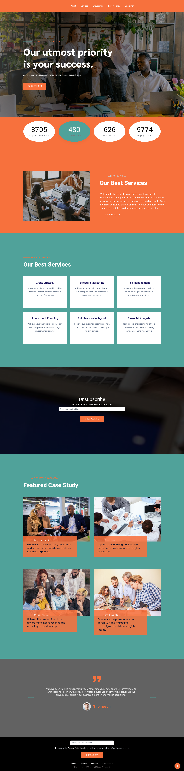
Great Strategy (45, 282)
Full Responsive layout (92, 318)
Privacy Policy (114, 6)
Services (84, 6)
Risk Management (139, 282)
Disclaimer (129, 6)
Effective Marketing (92, 282)
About (73, 6)
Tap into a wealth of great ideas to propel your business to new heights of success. (119, 548)
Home (73, 763)
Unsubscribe (98, 6)
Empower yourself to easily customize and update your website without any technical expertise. (49, 548)
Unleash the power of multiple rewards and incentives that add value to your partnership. (46, 623)
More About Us (113, 215)
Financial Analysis (139, 318)
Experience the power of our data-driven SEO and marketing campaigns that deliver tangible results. (118, 624)
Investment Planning (45, 318)
